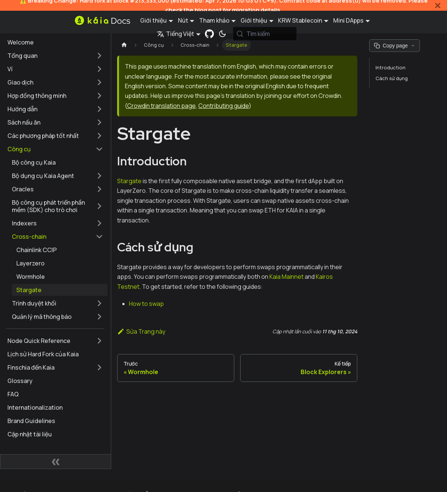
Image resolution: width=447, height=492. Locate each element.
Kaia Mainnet (286, 277)
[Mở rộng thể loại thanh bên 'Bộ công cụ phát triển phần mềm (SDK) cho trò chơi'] (99, 206)
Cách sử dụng (391, 78)
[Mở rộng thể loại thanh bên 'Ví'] (99, 69)
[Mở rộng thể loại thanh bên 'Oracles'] (99, 189)
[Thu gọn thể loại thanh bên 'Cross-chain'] (99, 236)
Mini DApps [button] (348, 20)
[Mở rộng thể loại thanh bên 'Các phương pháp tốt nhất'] (99, 136)
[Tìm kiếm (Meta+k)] (265, 34)
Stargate (129, 181)
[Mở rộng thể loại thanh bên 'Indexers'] (99, 223)
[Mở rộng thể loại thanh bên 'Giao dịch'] (99, 82)
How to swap (146, 304)
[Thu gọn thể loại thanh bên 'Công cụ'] (99, 149)
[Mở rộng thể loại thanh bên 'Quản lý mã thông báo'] (99, 317)
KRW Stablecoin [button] (300, 20)
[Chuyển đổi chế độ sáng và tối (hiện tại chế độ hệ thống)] (222, 34)
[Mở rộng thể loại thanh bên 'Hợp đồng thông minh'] (99, 96)
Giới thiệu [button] (153, 20)
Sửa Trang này (141, 331)
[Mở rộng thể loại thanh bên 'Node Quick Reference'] (99, 341)
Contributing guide (223, 106)
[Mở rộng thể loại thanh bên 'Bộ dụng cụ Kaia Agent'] (99, 176)
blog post (208, 10)
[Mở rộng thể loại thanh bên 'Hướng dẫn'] (99, 109)
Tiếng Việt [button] (175, 34)
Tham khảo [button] (214, 20)
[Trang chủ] (124, 45)
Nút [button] (183, 20)
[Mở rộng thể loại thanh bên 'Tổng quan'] (99, 56)
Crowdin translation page (161, 106)
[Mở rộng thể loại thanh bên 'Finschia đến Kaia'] (99, 367)
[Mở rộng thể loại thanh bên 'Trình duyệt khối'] (99, 303)
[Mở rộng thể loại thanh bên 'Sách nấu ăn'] (99, 122)
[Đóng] (437, 5)
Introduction (390, 67)
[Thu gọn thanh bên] (55, 461)
